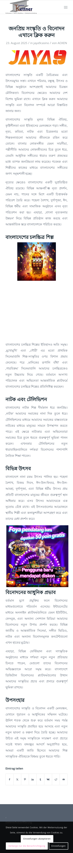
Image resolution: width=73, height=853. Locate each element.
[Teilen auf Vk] (48, 779)
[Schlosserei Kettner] (30, 7)
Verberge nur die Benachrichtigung (26, 845)
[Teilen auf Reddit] (56, 779)
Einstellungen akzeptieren (37, 838)
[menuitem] (66, 7)
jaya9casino (41, 43)
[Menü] (66, 7)
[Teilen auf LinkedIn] (32, 779)
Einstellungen (58, 845)
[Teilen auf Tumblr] (40, 779)
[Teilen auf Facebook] (9, 779)
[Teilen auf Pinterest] (25, 779)
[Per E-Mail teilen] (63, 779)
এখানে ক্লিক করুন (43, 99)
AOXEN (62, 43)
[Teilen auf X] (17, 779)
